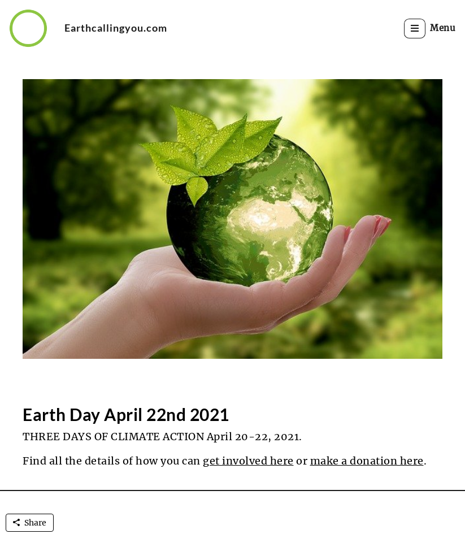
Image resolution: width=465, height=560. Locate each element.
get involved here (248, 460)
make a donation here (367, 460)
